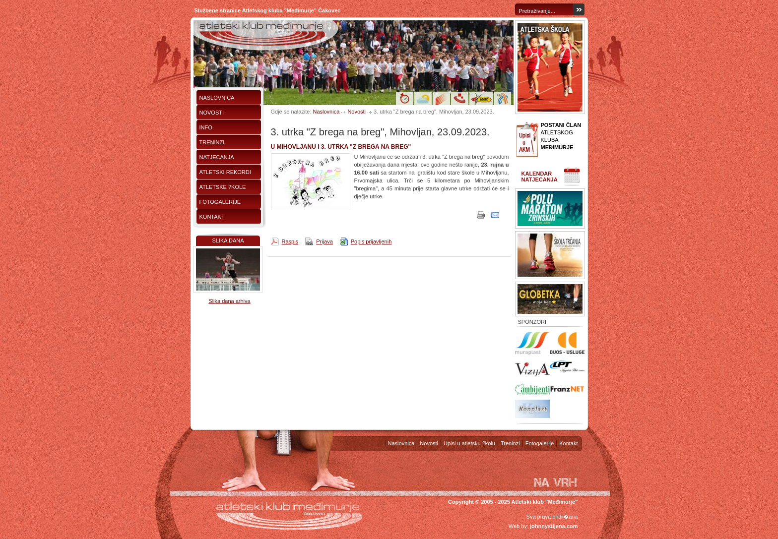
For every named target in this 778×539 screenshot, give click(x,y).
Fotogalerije (220, 202)
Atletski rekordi (225, 172)
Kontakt (212, 217)
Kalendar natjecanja (539, 176)
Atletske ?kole (222, 187)
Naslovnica (217, 98)
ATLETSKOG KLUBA (561, 136)
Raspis (290, 241)
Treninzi (212, 142)
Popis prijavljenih (371, 241)
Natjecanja (216, 157)
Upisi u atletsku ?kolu (469, 443)
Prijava (324, 241)
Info (205, 127)
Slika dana (228, 240)
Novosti (211, 113)
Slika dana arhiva (229, 301)
